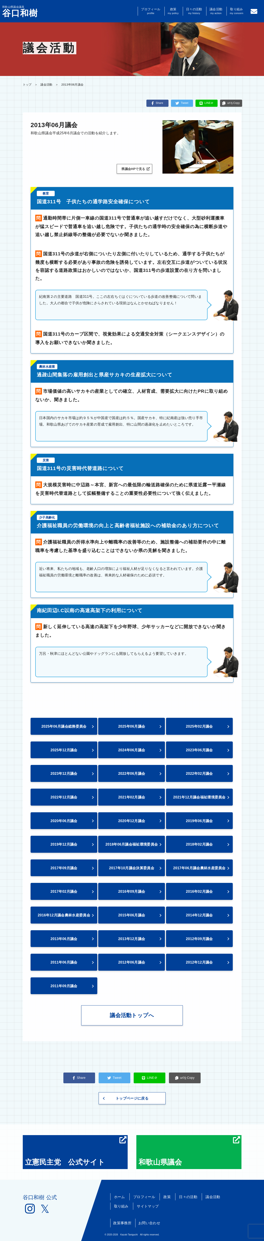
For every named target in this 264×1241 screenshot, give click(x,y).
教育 (46, 193)
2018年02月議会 (199, 844)
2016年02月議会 (199, 891)
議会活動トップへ (132, 1015)
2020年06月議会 (63, 821)
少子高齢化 (47, 517)
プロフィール (150, 11)
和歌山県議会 (189, 1151)
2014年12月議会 (199, 915)
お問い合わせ (149, 1223)
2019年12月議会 (63, 844)
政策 (173, 11)
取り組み (236, 11)
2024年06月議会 (131, 750)
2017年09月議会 (63, 868)
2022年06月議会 (131, 773)
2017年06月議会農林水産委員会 (199, 868)
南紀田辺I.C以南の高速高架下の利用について (90, 610)
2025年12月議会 (63, 750)
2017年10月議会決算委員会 (131, 868)
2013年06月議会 (63, 939)
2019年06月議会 (199, 821)
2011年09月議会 (63, 986)
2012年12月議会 (199, 962)
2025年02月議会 (199, 726)
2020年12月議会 (131, 821)
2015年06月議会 (131, 915)
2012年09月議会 (199, 939)
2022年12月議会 (63, 797)
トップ (27, 84)
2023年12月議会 (63, 773)
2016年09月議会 (131, 891)
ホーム (119, 1197)
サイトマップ (148, 1206)
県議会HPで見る (135, 169)
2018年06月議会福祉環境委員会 (132, 844)
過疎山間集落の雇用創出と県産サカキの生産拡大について (105, 375)
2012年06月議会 (131, 962)
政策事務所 (122, 1223)
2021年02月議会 (131, 797)
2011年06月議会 (63, 962)
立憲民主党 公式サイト (76, 1151)
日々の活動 (194, 11)
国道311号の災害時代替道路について (80, 468)
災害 (46, 460)
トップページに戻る (132, 1098)
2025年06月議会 (131, 726)
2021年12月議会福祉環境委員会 (199, 797)
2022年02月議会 (199, 773)
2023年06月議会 (199, 750)
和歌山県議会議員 (20, 11)
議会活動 (216, 11)
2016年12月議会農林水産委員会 (64, 915)
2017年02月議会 (63, 891)
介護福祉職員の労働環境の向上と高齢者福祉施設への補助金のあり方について (128, 525)
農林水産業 (47, 366)
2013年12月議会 (131, 939)
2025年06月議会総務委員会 (63, 726)
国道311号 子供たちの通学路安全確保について (93, 201)
